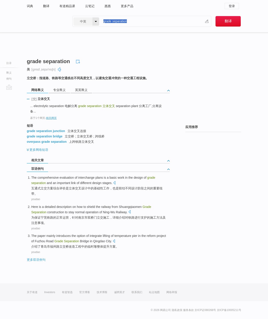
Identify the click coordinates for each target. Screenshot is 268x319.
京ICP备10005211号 (229, 310)
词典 (30, 6)
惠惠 (108, 6)
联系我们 (137, 292)
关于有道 (32, 292)
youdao (35, 199)
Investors (49, 292)
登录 (232, 6)
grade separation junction (46, 131)
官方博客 (84, 292)
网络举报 (171, 292)
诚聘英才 (119, 292)
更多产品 (127, 6)
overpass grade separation (47, 141)
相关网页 (51, 118)
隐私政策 (177, 310)
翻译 (46, 6)
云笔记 (89, 6)
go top (9, 87)
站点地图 (154, 292)
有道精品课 (67, 6)
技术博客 (102, 292)
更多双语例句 (36, 259)
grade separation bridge (44, 136)
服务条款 (188, 310)
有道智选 (67, 292)
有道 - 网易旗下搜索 (45, 21)
